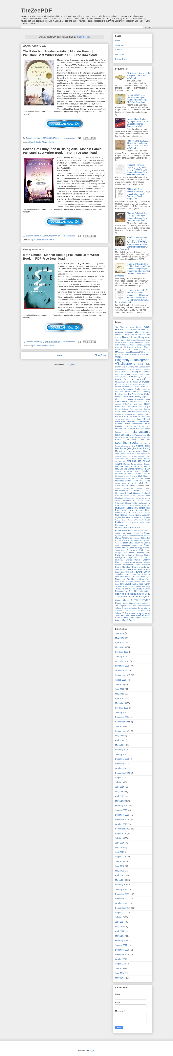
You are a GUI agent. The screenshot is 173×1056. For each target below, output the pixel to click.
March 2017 (120, 936)
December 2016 (122, 950)
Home (59, 355)
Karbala (118, 439)
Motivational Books (127, 490)
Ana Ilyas (146, 345)
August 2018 (120, 857)
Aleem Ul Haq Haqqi (133, 337)
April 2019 (119, 852)
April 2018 (119, 875)
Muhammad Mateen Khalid (126, 503)
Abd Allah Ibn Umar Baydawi (128, 327)
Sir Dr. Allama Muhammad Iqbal (135, 569)
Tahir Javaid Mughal (129, 584)
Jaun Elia (146, 435)
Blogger (91, 1050)
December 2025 (122, 661)
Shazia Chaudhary (123, 567)
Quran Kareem (122, 538)
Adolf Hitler (145, 330)
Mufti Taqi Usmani (137, 498)
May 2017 (119, 926)
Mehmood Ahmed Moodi (126, 481)
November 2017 (122, 898)
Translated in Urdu (140, 593)
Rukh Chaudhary (122, 545)
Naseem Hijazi (143, 510)
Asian (136, 350)
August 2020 (120, 778)
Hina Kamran (136, 412)
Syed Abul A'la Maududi (141, 574)
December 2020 (122, 759)
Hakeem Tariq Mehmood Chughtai (136, 409)
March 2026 (120, 647)
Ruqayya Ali (136, 545)
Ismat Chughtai (122, 435)
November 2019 (122, 819)
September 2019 (122, 829)
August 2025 (120, 680)
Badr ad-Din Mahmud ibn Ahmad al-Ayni (130, 354)
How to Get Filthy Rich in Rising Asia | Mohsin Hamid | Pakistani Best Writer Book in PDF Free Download (63, 150)
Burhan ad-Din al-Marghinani (126, 367)
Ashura (118, 349)
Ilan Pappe (141, 417)
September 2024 (122, 722)
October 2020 (121, 768)
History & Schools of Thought (129, 414)
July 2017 (119, 917)
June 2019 (119, 843)
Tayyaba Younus (134, 586)
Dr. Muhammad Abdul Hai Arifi (132, 384)
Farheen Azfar (127, 397)
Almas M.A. (124, 345)
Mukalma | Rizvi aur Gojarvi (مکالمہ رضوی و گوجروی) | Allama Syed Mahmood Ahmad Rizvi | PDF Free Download (137, 170)
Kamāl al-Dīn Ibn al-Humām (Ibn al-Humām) (132, 437)
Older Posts (100, 355)
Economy (118, 389)
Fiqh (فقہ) (120, 399)
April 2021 (119, 740)
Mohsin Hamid (48, 142)
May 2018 (119, 871)
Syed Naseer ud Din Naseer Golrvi (132, 578)
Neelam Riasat (127, 515)
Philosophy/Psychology (127, 527)
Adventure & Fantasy (124, 332)
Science (139, 555)
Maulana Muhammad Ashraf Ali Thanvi (132, 469)
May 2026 (119, 638)
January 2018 (121, 889)
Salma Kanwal (127, 555)
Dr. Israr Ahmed (134, 379)
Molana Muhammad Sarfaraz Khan (132, 488)
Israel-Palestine (135, 435)
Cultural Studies (138, 374)
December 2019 (122, 815)
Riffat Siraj (128, 543)
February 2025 (121, 708)
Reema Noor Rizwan (142, 540)
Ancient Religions (124, 347)
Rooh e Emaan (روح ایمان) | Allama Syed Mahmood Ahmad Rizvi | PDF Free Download (137, 98)
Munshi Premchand (142, 505)
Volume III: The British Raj (137, 611)
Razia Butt (145, 538)
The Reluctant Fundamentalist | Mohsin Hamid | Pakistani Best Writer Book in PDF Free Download (60, 53)
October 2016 (121, 959)
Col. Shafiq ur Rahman (138, 372)
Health (117, 412)
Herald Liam (126, 412)
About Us (119, 45)
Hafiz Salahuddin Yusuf (133, 406)
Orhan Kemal (127, 520)
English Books (35, 142)
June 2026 (119, 633)
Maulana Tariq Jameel (141, 478)
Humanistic (133, 417)
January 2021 (121, 754)
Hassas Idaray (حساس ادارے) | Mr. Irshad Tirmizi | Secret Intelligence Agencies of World (138, 122)
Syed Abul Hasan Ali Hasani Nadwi (130, 577)
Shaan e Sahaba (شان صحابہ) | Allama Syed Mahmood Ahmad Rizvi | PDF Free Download (137, 216)
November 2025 (122, 666)
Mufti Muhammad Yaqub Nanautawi (129, 496)
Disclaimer (119, 54)
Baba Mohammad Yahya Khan (137, 352)
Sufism (147, 572)
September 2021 (122, 731)
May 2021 (119, 736)
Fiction (147, 397)
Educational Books (131, 389)
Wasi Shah (130, 615)
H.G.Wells (127, 404)
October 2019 (121, 824)
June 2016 (119, 973)
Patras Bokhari (132, 523)
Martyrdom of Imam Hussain (128, 451)
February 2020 (121, 805)
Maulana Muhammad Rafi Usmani (132, 472)
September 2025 (122, 675)
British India (144, 364)
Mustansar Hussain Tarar (126, 508)
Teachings (146, 586)
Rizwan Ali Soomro (142, 543)
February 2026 (121, 652)
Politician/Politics (124, 530)
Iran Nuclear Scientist (133, 429)
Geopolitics (131, 399)
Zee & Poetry (129, 620)
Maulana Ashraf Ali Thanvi (126, 456)
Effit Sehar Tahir (128, 391)
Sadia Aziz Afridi (135, 550)
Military (142, 481)
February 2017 (121, 940)
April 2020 (119, 796)
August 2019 (120, 833)
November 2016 (122, 954)
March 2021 (120, 745)
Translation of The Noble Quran (132, 596)
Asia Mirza (128, 349)
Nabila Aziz (127, 510)
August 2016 (120, 964)
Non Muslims (145, 517)
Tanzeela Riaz (121, 586)
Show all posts (83, 37)
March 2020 (120, 801)
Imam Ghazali (143, 419)
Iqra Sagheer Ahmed (134, 426)
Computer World (122, 374)
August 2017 (120, 913)
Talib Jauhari (144, 584)
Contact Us (120, 50)
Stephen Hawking (133, 572)
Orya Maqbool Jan (142, 520)
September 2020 (122, 773)
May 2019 (119, 847)
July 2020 (119, 782)
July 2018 (119, 861)
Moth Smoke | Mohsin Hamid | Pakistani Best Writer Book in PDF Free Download (61, 256)
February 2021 (121, 750)
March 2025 (120, 703)
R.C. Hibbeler (135, 538)
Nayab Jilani (130, 512)
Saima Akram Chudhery (133, 553)
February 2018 (121, 885)
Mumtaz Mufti (128, 505)
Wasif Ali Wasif (143, 615)
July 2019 (119, 838)
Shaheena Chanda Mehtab (128, 560)
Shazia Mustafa (139, 567)
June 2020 (119, 787)
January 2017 (121, 945)
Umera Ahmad (122, 600)
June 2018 (119, 866)
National (118, 512)
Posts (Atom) (70, 364)
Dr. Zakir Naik (137, 386)
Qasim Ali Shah (127, 536)
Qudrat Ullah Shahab (141, 536)
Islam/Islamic (141, 431)
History (146, 411)
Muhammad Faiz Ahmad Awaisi (136, 501)
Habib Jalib (137, 404)
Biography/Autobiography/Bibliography (132, 361)
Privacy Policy (121, 59)
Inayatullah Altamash (125, 421)
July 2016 (119, 968)
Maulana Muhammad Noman (127, 471)
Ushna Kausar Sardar (125, 603)
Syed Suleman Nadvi (137, 582)
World (138, 618)
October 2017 (121, 903)
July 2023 (119, 726)
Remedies (118, 543)
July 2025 (119, 684)
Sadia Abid (120, 550)
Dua (148, 386)
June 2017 (119, 922)
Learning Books (126, 442)
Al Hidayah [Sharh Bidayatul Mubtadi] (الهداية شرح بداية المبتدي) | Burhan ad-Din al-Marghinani (138, 194)
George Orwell (143, 399)
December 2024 (122, 717)
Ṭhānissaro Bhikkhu (123, 589)
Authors (122, 352)
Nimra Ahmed (133, 517)
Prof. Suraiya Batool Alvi (132, 533)
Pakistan (119, 522)
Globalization (138, 402)
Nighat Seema (121, 517)
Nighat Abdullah (142, 515)
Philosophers (121, 525)
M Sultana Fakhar (142, 446)
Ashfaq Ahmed (142, 347)
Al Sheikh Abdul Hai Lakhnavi (133, 335)
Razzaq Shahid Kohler (124, 540)
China (138, 369)
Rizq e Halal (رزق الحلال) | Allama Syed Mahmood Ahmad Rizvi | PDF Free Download (138, 144)
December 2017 (122, 894)
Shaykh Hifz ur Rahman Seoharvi (136, 562)
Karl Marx (130, 440)
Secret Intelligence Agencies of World (132, 556)
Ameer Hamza (136, 345)
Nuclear (118, 520)
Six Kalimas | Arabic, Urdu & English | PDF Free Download (138, 75)
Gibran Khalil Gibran (124, 402)
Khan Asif (145, 440)
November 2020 (122, 763)
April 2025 (119, 698)
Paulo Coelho (145, 522)
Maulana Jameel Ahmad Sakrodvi (136, 464)
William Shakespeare (125, 618)
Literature (124, 446)
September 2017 (122, 908)
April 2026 (119, 642)
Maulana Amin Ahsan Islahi (140, 454)
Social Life (119, 572)
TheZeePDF (36, 10)
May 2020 (119, 791)
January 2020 (121, 810)
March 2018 (120, 880)
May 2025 (119, 694)
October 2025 (121, 670)
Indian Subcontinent (133, 424)
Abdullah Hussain (132, 330)
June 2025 (119, 689)
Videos (138, 603)
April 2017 (119, 931)
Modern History (129, 485)
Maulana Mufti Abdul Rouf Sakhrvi (132, 466)
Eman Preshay (143, 392)
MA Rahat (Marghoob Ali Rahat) (132, 448)
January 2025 (121, 712)
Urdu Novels (140, 600)
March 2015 (120, 978)
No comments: (69, 138)
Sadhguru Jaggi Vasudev (139, 548)
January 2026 (121, 656)
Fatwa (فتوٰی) (139, 397)
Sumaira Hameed (123, 574)
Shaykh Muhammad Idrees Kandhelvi (132, 565)
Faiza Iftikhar (137, 394)
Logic (131, 446)
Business (131, 369)
